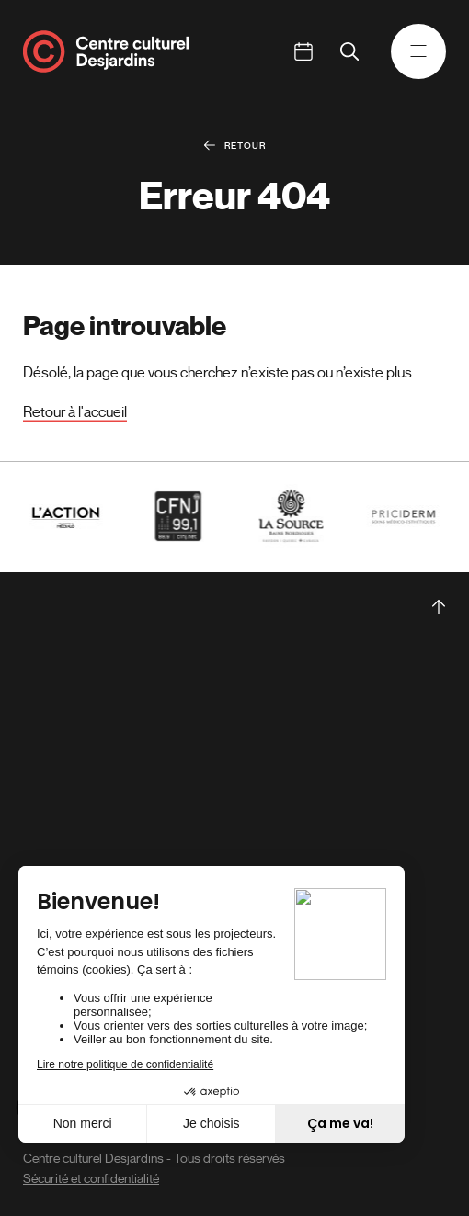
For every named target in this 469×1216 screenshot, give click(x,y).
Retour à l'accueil (75, 412)
